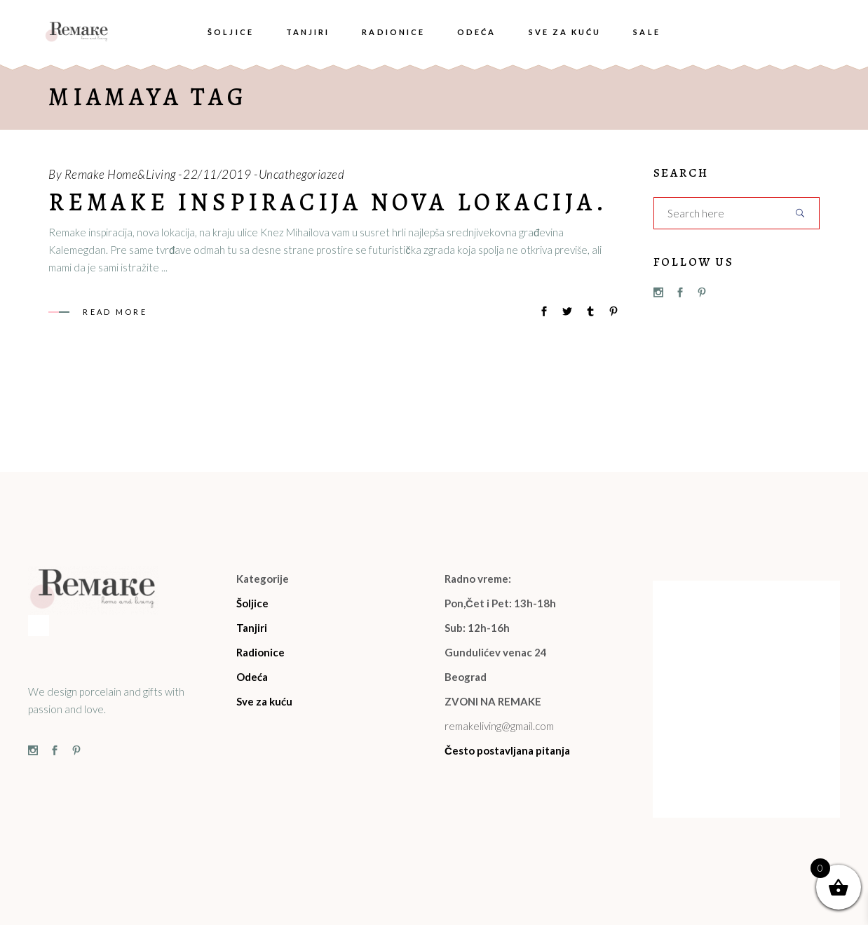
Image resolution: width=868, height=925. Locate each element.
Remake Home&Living (120, 174)
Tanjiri (251, 627)
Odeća (252, 676)
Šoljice (252, 603)
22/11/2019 (217, 174)
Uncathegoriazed (302, 174)
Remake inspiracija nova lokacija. (328, 202)
